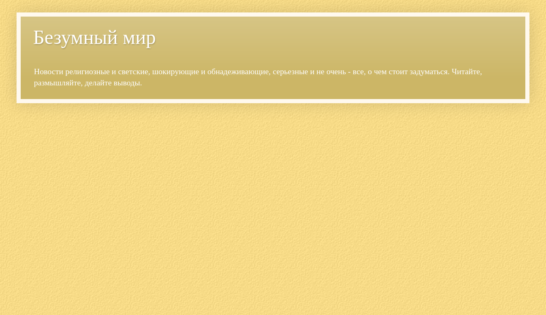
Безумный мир (94, 37)
